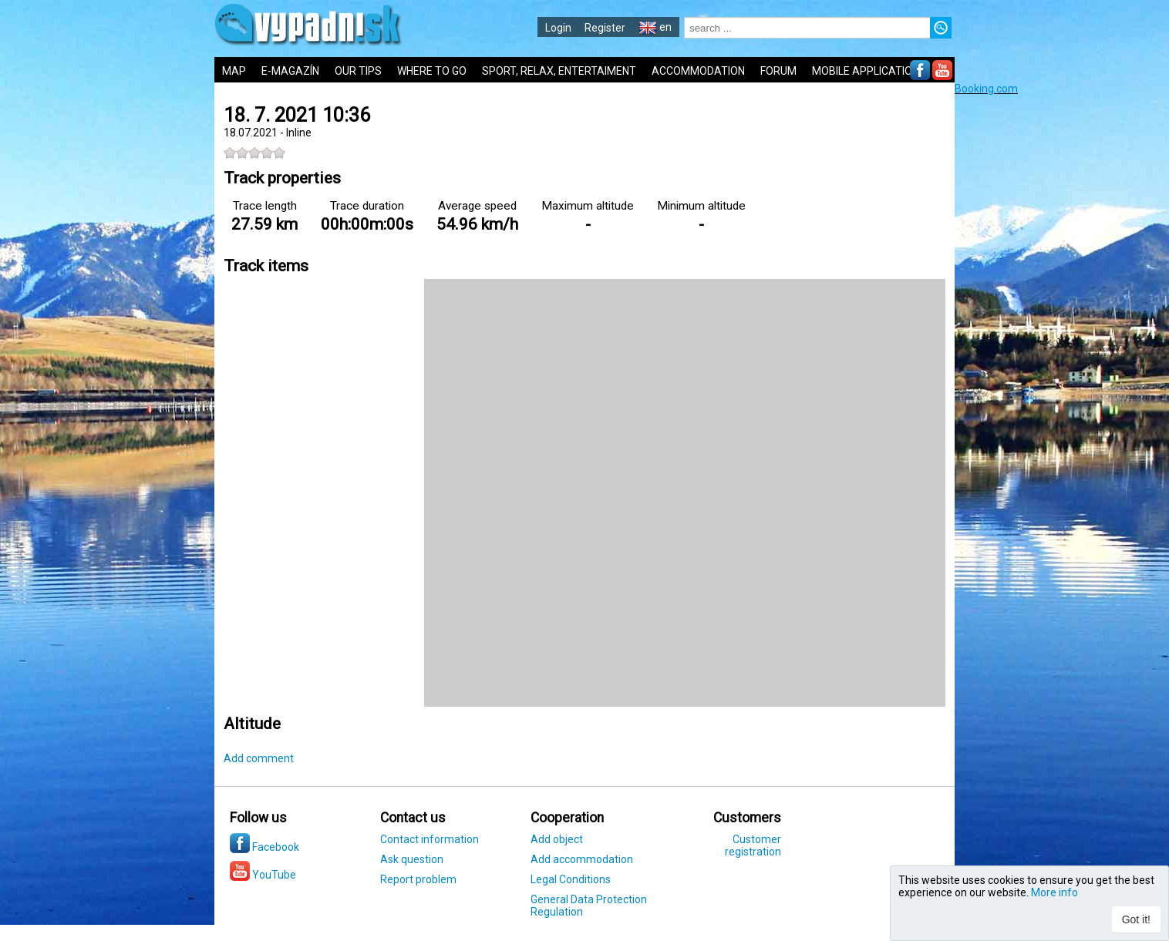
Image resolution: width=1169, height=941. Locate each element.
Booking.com (986, 88)
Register (604, 28)
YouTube (263, 875)
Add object (557, 839)
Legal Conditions (571, 879)
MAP (234, 71)
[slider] (254, 152)
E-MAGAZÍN (290, 71)
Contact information (429, 839)
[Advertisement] (1062, 326)
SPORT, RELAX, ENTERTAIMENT (559, 71)
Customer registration (753, 845)
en (655, 27)
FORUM (778, 71)
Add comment (259, 758)
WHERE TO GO (432, 71)
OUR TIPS (358, 71)
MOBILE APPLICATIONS (869, 71)
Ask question (411, 859)
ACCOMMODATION (698, 71)
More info (1054, 892)
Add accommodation (582, 859)
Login (558, 28)
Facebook (264, 847)
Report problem (418, 879)
